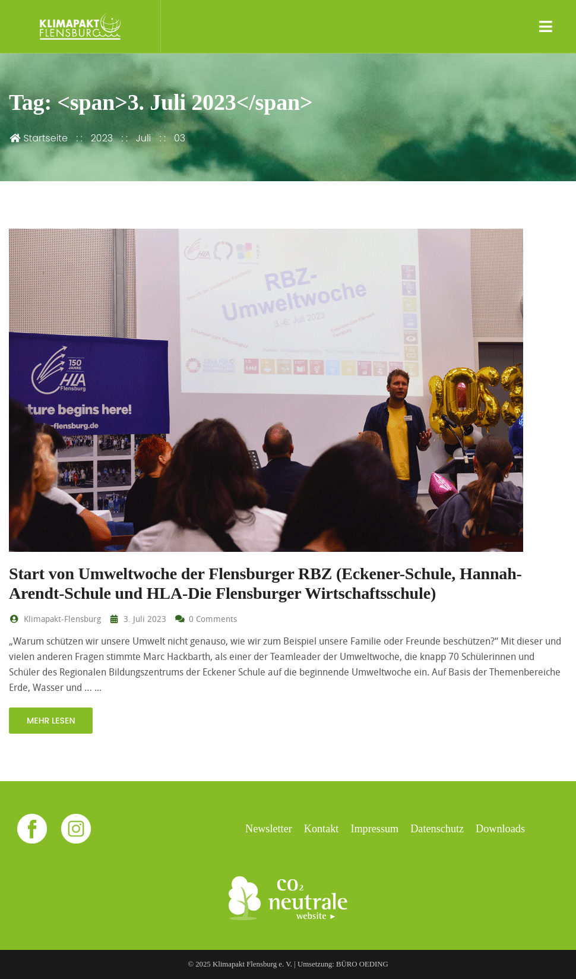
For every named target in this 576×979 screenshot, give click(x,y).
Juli (143, 138)
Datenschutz (437, 829)
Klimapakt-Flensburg (55, 618)
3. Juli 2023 (137, 618)
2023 (102, 138)
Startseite (38, 138)
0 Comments (206, 618)
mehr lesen (51, 721)
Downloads (500, 829)
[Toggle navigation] (546, 26)
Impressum (374, 829)
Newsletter (268, 829)
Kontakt (321, 829)
